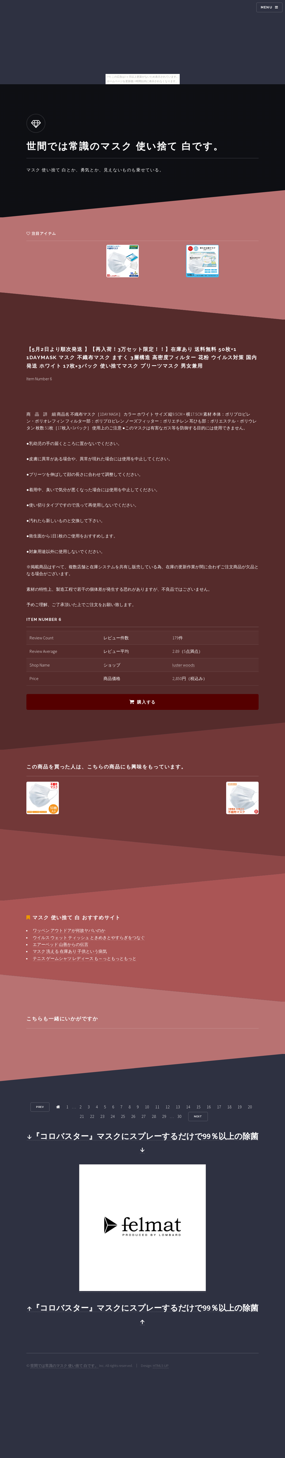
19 (240, 1106)
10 (147, 1106)
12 (167, 1106)
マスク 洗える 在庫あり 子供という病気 (70, 951)
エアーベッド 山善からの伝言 (60, 944)
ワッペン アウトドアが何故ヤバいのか (69, 930)
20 (250, 1106)
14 (188, 1106)
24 (113, 1116)
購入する (146, 702)
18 (229, 1106)
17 (219, 1106)
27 (143, 1116)
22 (92, 1116)
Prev (40, 1106)
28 (154, 1116)
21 (82, 1116)
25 (123, 1116)
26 (133, 1116)
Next (198, 1116)
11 (157, 1106)
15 (198, 1106)
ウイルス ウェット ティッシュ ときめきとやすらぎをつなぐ (89, 937)
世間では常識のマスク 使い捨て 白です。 (64, 1365)
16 (209, 1106)
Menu (266, 7)
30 (179, 1116)
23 (102, 1116)
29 (164, 1116)
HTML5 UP (161, 1365)
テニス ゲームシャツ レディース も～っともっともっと (84, 958)
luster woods (183, 665)
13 (178, 1106)
